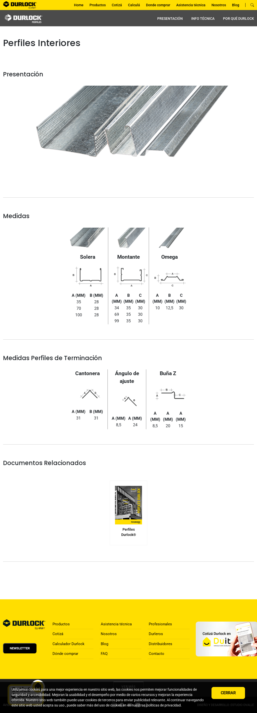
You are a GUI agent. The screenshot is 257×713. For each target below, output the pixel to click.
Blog (235, 5)
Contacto (156, 653)
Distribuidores (160, 644)
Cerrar (228, 692)
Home (79, 5)
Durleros (156, 634)
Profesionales (160, 624)
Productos (98, 5)
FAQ (104, 653)
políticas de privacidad (163, 705)
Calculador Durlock (68, 644)
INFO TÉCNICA (202, 19)
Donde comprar (158, 5)
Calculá (134, 5)
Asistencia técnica (191, 5)
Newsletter (20, 648)
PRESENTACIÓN (170, 19)
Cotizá (117, 5)
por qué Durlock (238, 19)
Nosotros (219, 5)
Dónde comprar (65, 653)
